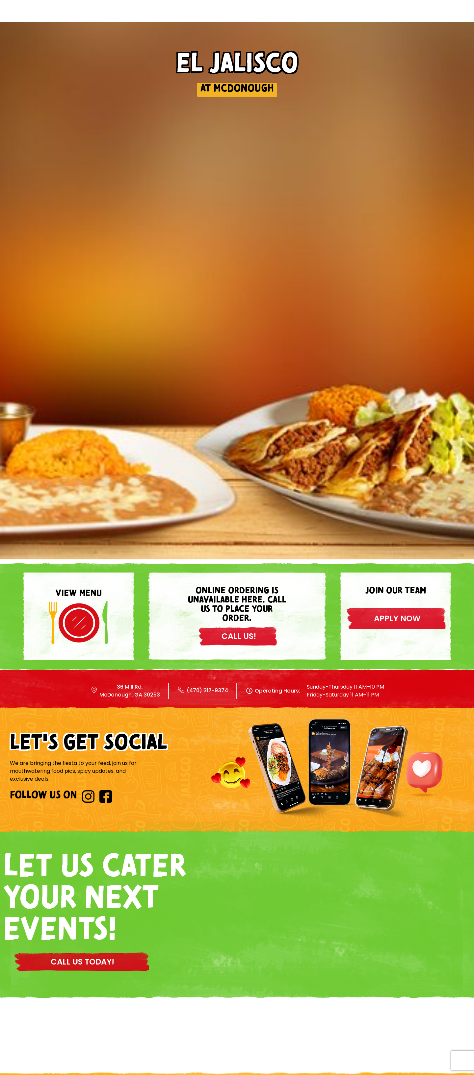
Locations (280, 17)
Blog (363, 17)
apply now (397, 618)
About (325, 17)
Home (199, 17)
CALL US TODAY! (82, 961)
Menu (235, 17)
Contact (404, 17)
